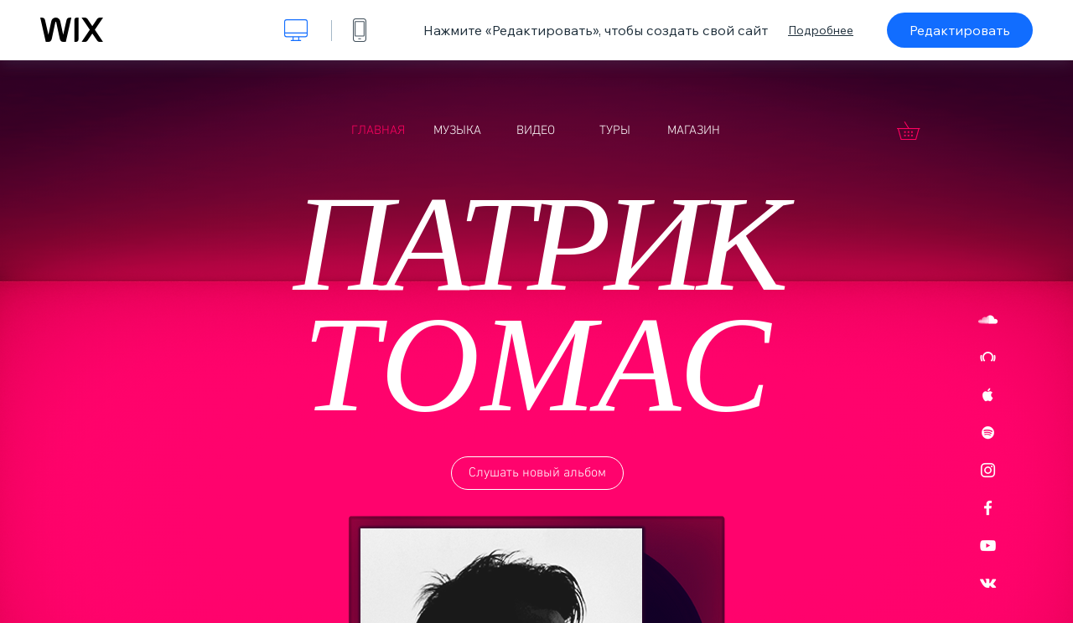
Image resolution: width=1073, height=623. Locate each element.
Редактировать (960, 30)
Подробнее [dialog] (820, 30)
